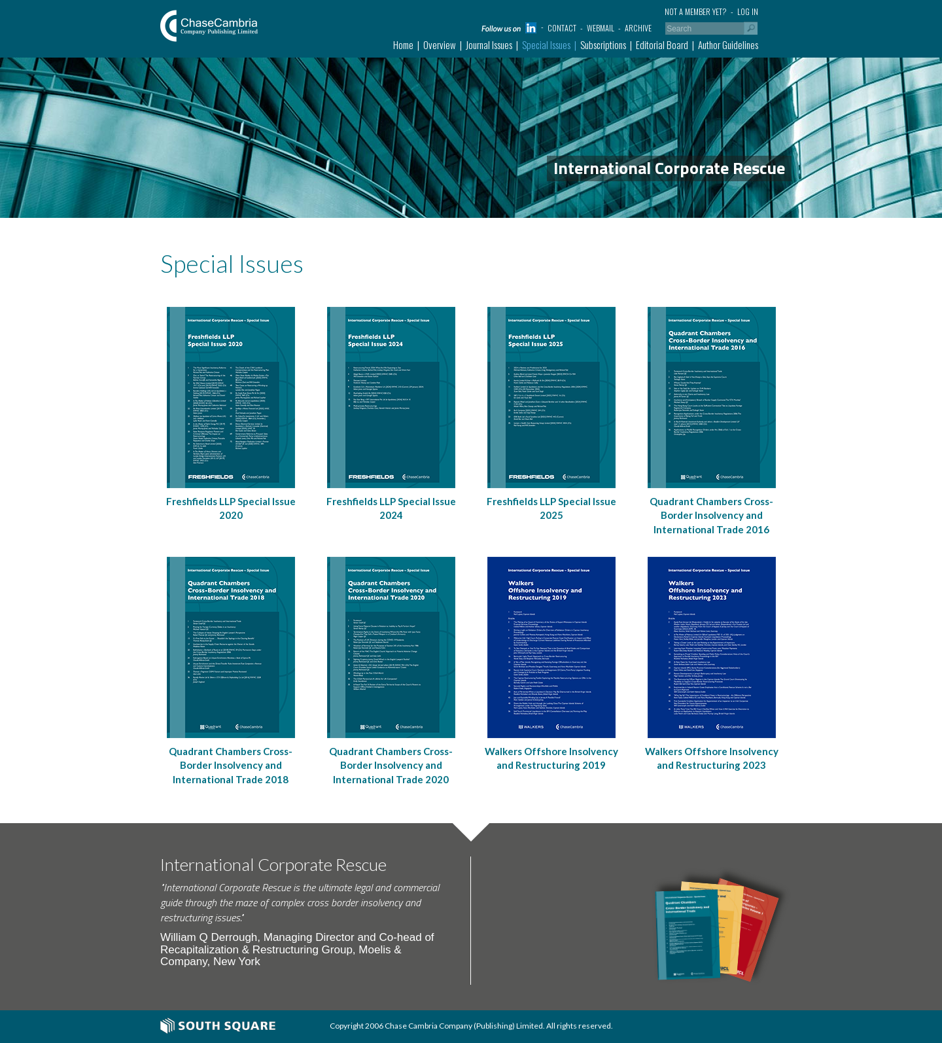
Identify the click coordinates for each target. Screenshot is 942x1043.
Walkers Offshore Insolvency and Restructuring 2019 (551, 758)
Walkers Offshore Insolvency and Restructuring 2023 (711, 758)
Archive (638, 28)
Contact (562, 28)
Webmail (600, 28)
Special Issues (546, 44)
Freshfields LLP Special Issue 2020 (231, 508)
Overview (439, 44)
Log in (747, 11)
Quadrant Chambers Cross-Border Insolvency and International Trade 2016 (711, 515)
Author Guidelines (728, 44)
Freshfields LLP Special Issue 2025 (551, 508)
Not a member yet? (696, 11)
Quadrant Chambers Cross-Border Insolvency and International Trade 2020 (391, 765)
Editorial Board (662, 44)
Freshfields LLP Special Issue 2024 (391, 508)
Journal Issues (489, 44)
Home (403, 44)
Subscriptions (603, 44)
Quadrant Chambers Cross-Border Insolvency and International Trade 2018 (230, 765)
